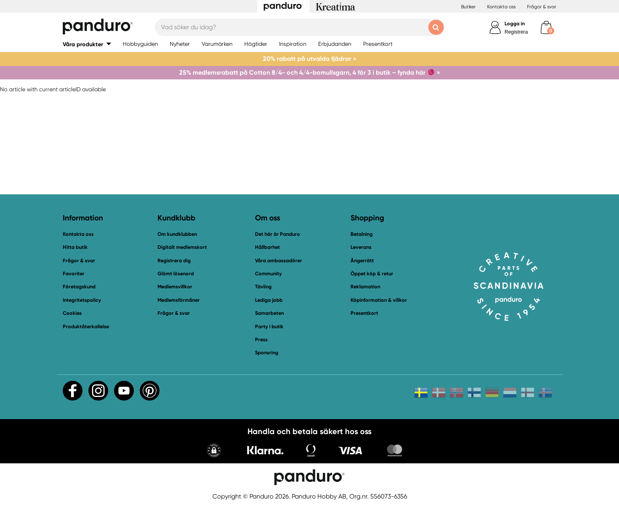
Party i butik (269, 326)
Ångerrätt (362, 260)
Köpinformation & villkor (379, 300)
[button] (214, 451)
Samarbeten (269, 313)
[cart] (546, 27)
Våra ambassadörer (278, 260)
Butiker (468, 6)
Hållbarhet (267, 247)
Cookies (72, 313)
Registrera (516, 32)
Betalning (362, 234)
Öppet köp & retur (372, 274)
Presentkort (364, 313)
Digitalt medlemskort (182, 247)
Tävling (263, 287)
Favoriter (73, 274)
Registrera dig (174, 260)
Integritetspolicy (82, 300)
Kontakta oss (501, 6)
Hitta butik (75, 247)
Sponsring (266, 353)
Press (261, 339)
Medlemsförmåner (179, 300)
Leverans (361, 247)
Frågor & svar (541, 6)
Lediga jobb (269, 300)
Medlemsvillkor (175, 287)
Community (268, 274)
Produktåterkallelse (86, 326)
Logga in (515, 23)
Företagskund (79, 287)
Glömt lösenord (176, 274)
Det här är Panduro (277, 234)
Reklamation (365, 287)
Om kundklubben (177, 234)
